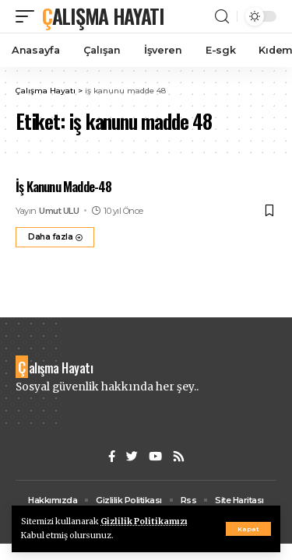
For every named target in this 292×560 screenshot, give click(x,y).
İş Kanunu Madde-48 (64, 186)
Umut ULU (59, 210)
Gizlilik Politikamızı (144, 521)
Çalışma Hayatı (103, 16)
